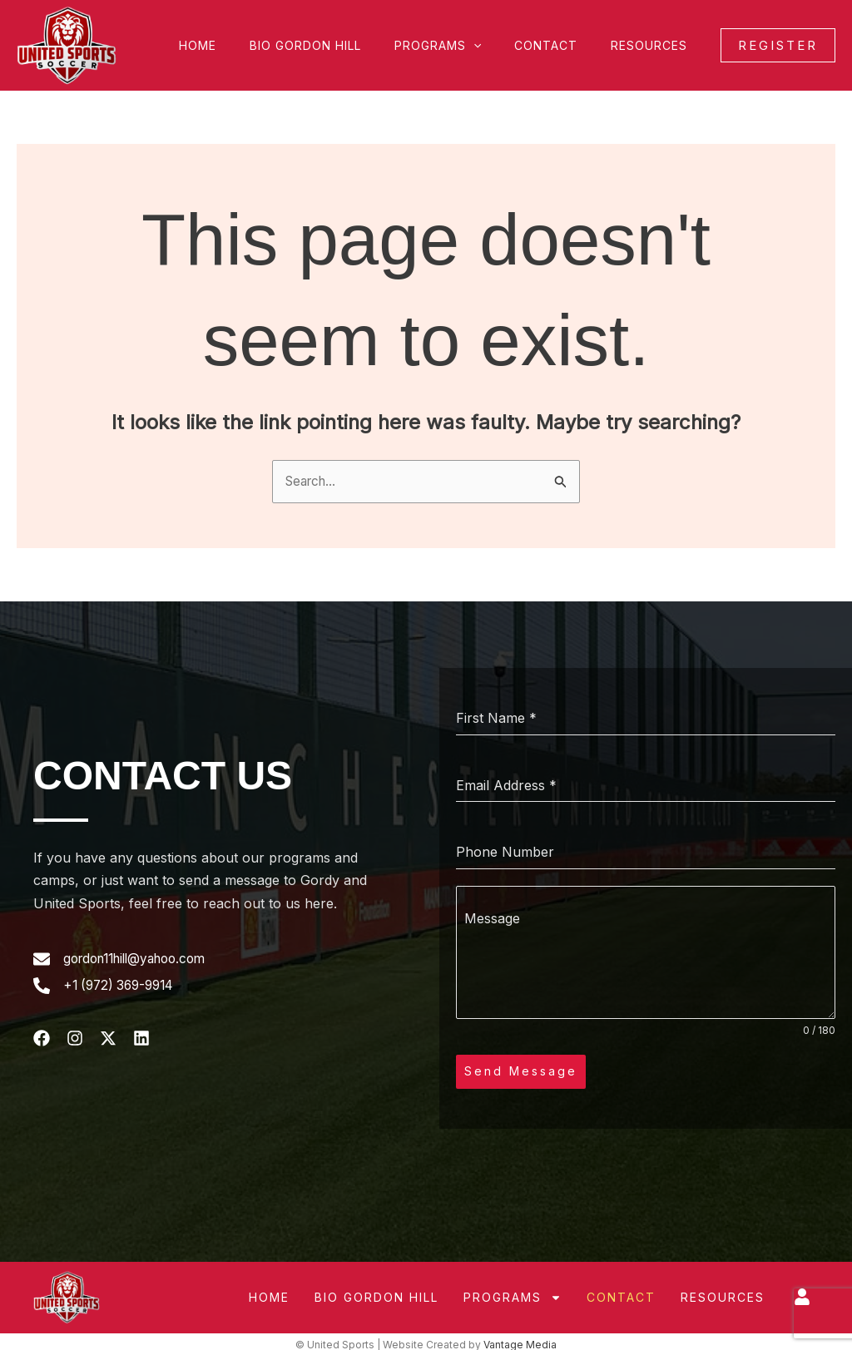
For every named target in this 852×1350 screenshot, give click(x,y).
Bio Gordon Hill (340, 45)
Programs (462, 45)
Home (242, 45)
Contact (560, 45)
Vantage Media (520, 1339)
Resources (654, 45)
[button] (498, 45)
